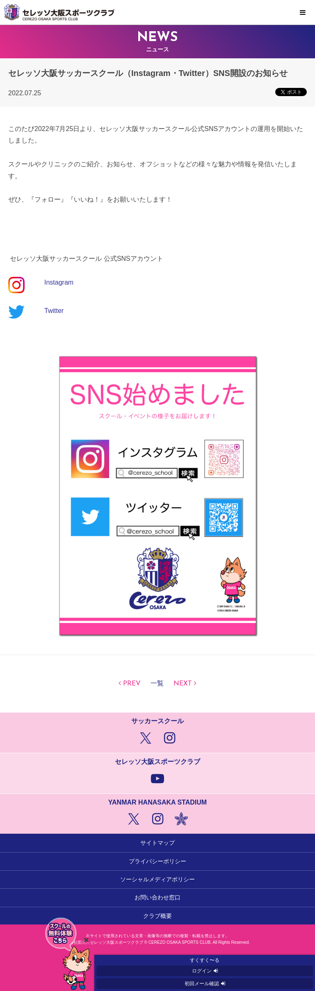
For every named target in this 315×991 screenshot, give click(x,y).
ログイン (202, 971)
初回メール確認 (202, 983)
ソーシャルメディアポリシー (157, 879)
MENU (302, 12)
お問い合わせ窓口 (157, 897)
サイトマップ (157, 842)
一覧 (157, 684)
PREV (132, 684)
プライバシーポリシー (157, 861)
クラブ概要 (157, 916)
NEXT (182, 684)
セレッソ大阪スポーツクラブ (157, 12)
